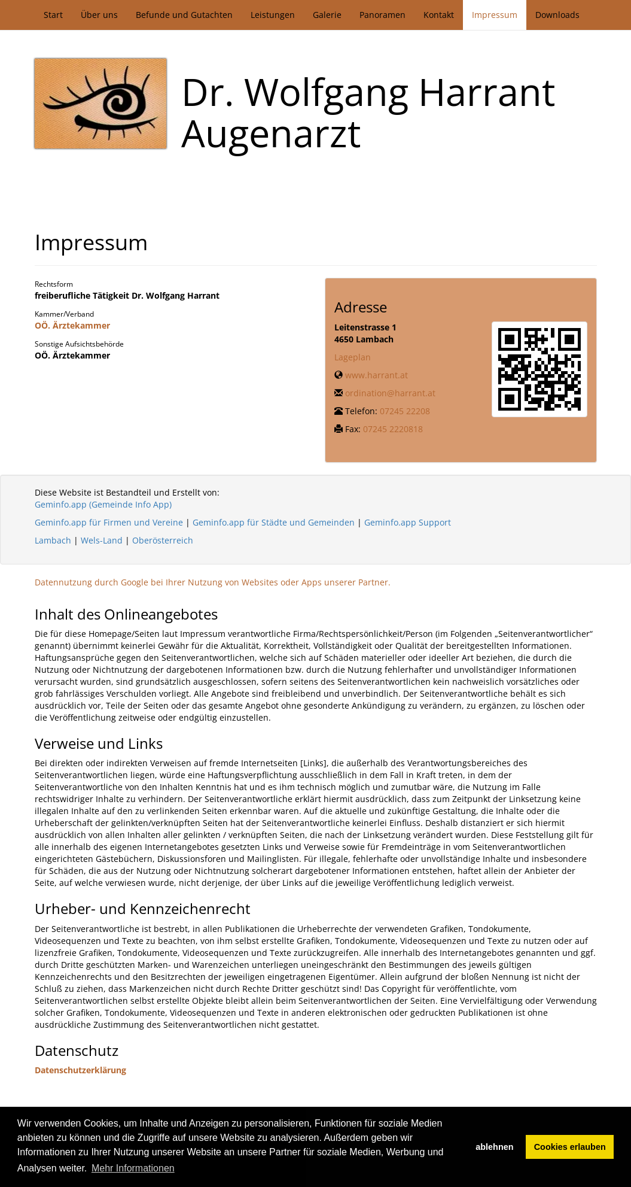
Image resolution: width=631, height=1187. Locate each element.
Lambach (53, 540)
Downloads (557, 14)
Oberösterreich (162, 540)
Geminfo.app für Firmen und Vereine (109, 522)
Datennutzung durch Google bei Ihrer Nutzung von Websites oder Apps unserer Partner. (213, 582)
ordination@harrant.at (390, 393)
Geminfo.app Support (407, 522)
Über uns (99, 14)
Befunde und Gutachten (184, 14)
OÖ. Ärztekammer (72, 325)
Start (53, 14)
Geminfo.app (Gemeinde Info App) (103, 504)
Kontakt (438, 14)
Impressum (494, 14)
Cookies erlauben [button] (570, 1147)
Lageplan (352, 357)
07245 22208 (405, 411)
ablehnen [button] (494, 1147)
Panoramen (382, 14)
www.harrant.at (376, 375)
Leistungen (273, 14)
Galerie (327, 14)
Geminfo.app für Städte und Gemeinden (274, 522)
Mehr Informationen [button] (133, 1168)
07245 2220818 (393, 429)
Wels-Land (102, 540)
